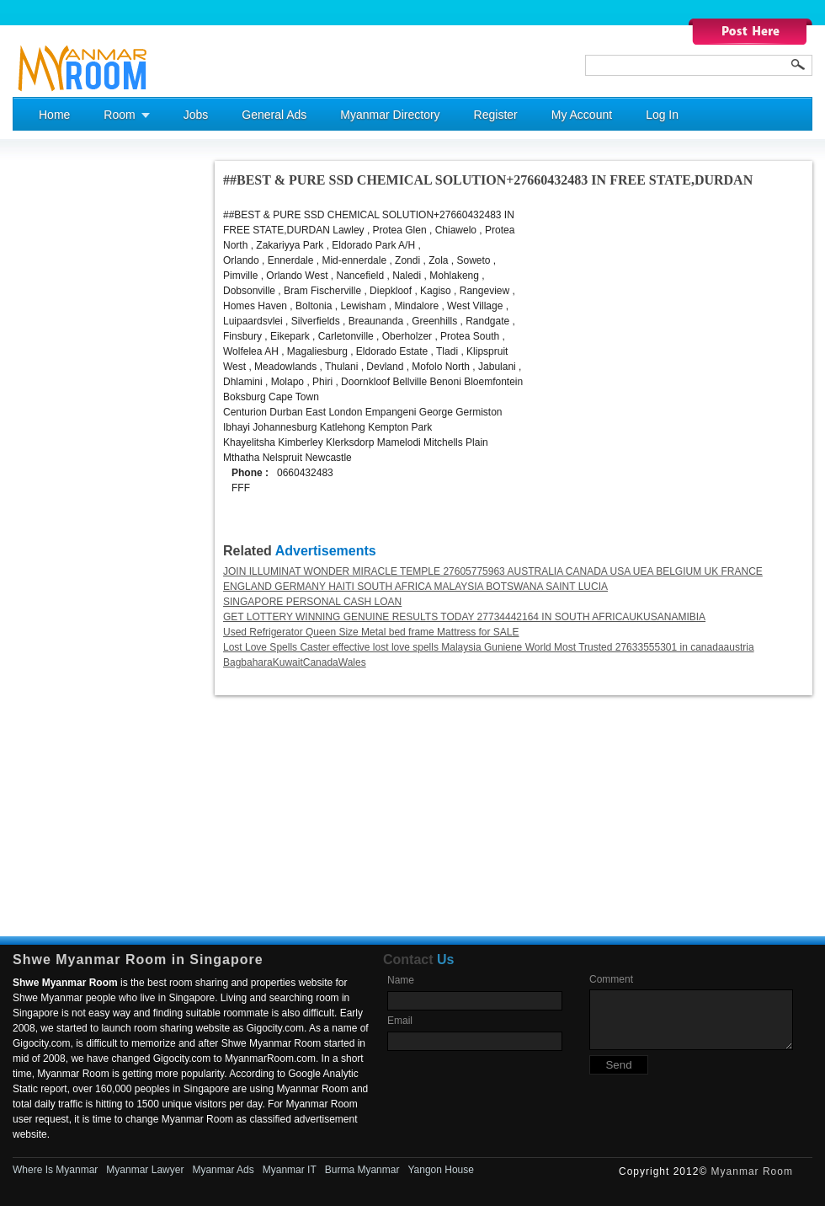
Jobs (196, 114)
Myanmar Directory (389, 114)
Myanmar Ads (222, 1170)
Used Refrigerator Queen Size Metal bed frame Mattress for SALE (371, 632)
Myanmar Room (752, 1171)
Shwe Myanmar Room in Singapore (138, 959)
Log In (662, 114)
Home (54, 114)
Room (119, 114)
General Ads (274, 114)
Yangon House (440, 1170)
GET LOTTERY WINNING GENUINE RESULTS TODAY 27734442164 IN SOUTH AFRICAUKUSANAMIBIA (464, 617)
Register (496, 114)
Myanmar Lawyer (145, 1170)
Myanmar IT (290, 1170)
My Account (581, 114)
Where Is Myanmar (55, 1170)
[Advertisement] (80, 414)
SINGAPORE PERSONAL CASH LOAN (312, 602)
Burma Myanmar (362, 1170)
